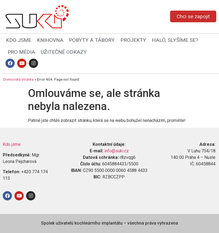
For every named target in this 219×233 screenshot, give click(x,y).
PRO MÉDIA (21, 52)
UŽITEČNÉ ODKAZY (64, 52)
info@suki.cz (116, 150)
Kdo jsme (12, 144)
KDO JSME (18, 40)
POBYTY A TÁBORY (92, 40)
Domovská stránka (18, 79)
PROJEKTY (133, 40)
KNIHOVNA (50, 40)
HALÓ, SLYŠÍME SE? (175, 40)
